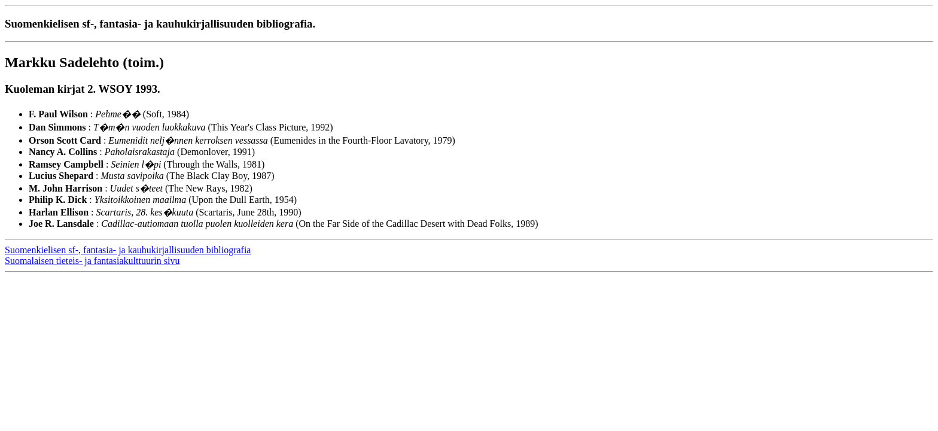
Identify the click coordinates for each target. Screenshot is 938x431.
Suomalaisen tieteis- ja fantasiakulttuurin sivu (92, 261)
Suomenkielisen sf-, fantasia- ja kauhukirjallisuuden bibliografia (128, 250)
